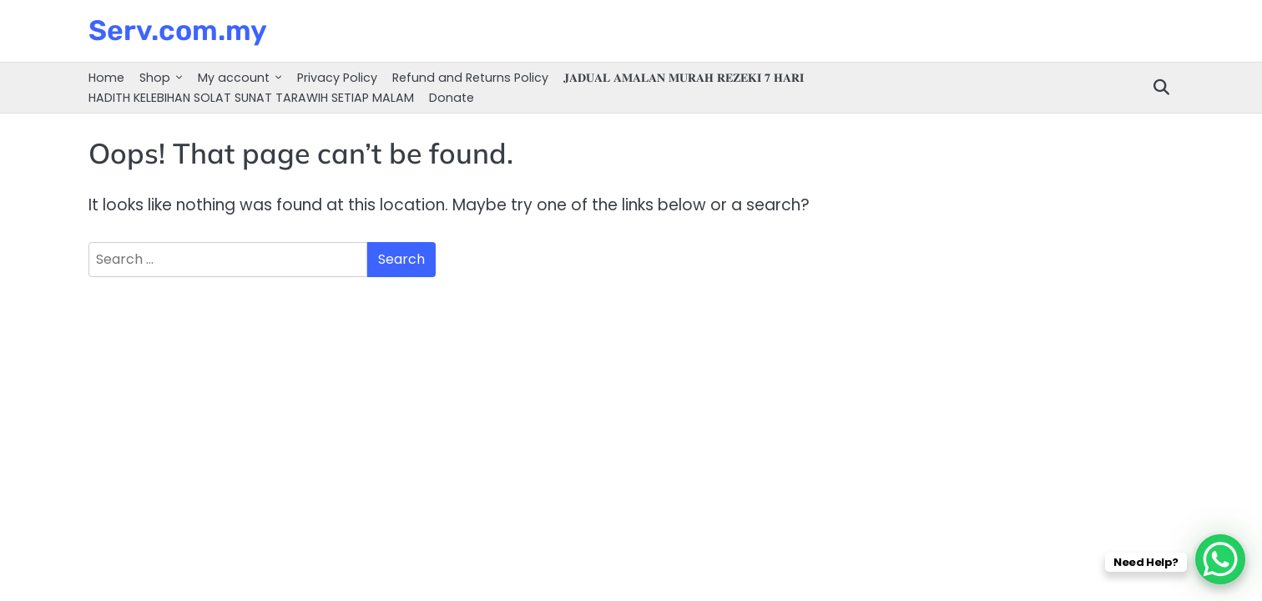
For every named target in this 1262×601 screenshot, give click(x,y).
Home (106, 77)
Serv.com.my (177, 30)
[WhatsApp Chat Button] (1220, 559)
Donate (451, 97)
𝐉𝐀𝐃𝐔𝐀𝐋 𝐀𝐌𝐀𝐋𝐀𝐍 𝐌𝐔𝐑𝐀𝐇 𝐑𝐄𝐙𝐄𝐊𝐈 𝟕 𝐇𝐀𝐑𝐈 (683, 77)
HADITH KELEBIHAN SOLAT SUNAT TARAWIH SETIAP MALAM (251, 97)
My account (234, 77)
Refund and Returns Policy (470, 77)
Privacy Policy (337, 77)
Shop (154, 77)
